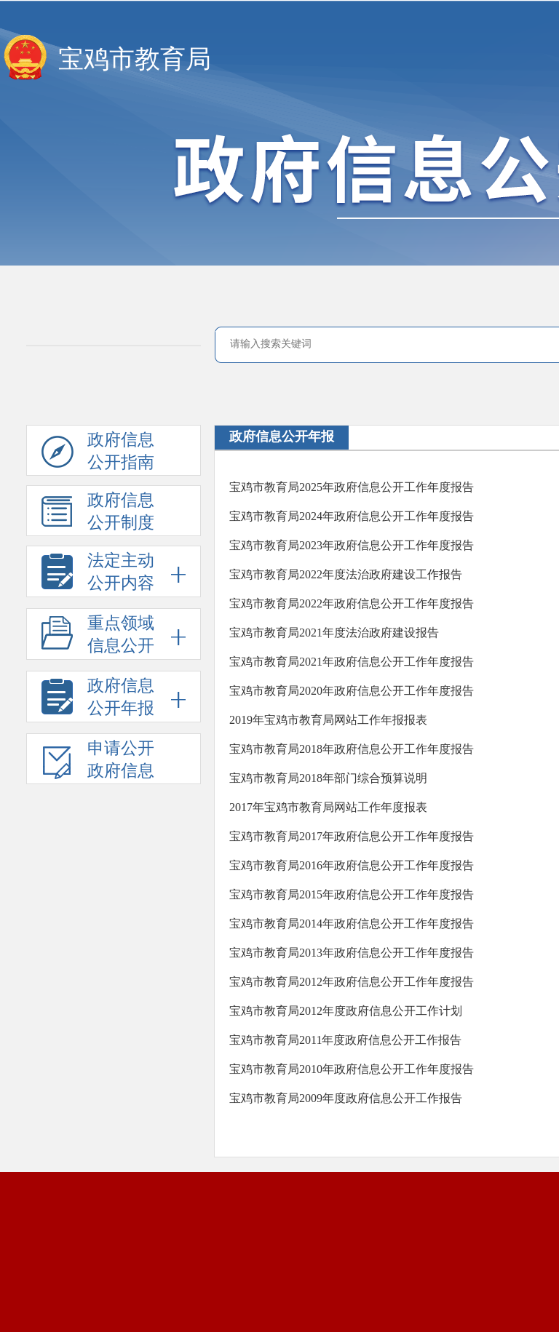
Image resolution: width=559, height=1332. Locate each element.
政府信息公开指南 (97, 453)
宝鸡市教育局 (134, 59)
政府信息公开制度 (97, 513)
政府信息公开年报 (281, 436)
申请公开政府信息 (97, 761)
